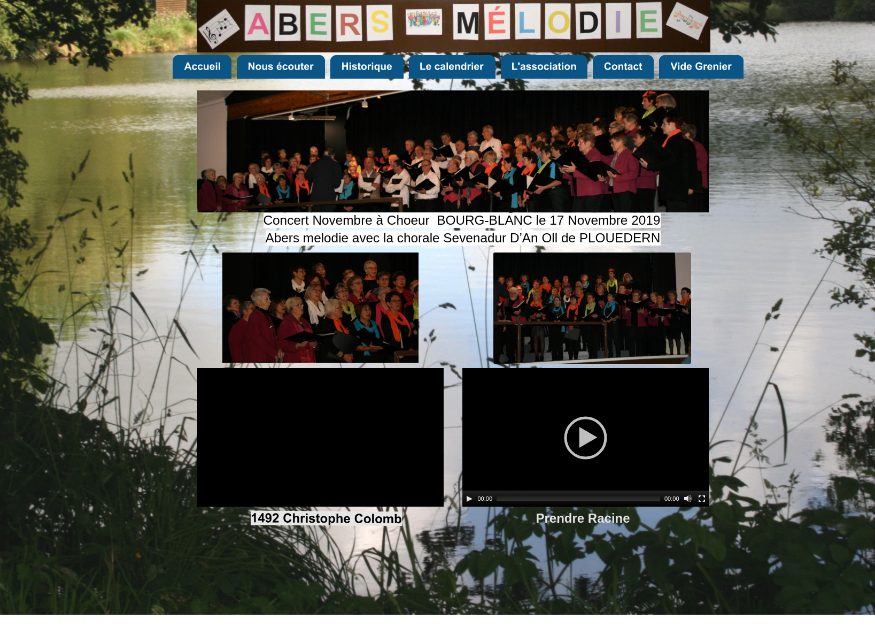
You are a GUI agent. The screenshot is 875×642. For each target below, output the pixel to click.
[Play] (469, 498)
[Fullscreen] (702, 498)
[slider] (578, 498)
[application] (585, 437)
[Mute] (688, 498)
